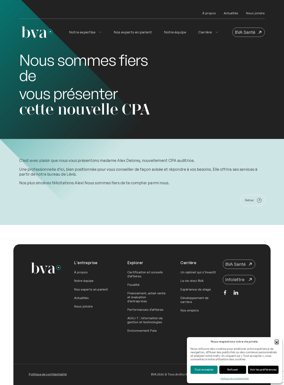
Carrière (205, 32)
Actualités (231, 13)
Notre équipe (175, 32)
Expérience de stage (195, 289)
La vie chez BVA (192, 281)
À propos (209, 13)
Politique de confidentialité (235, 378)
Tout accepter (204, 369)
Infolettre (234, 279)
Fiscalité (133, 285)
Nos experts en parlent (133, 32)
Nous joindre (255, 13)
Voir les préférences (263, 369)
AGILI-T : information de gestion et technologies (145, 320)
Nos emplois (189, 310)
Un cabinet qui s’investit (198, 272)
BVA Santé (245, 32)
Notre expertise (82, 32)
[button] (277, 341)
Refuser (232, 369)
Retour (249, 200)
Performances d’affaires (145, 309)
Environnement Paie (142, 330)
